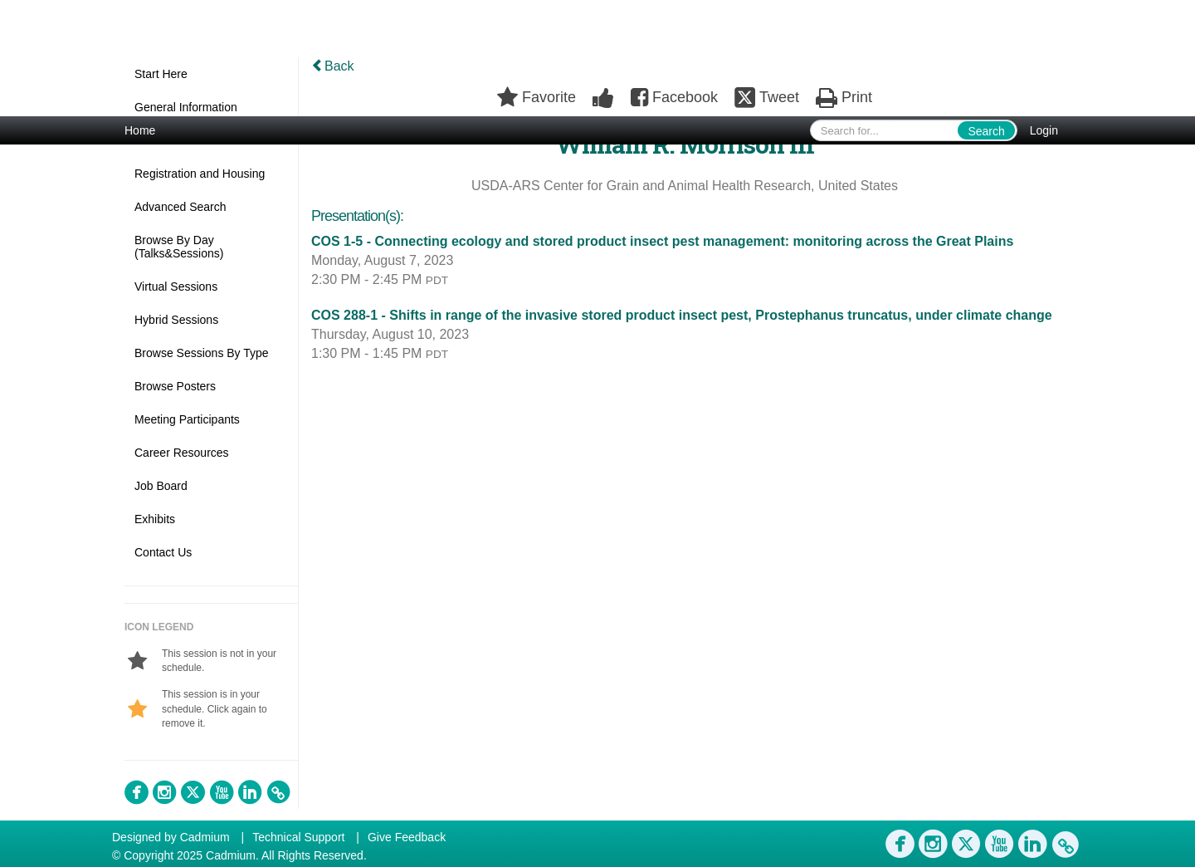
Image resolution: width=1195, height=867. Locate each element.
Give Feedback (407, 837)
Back (332, 66)
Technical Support (298, 837)
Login (1044, 130)
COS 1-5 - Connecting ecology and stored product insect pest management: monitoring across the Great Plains (662, 241)
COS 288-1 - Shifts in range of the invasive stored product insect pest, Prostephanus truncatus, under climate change (681, 315)
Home (139, 130)
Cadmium (205, 837)
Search (986, 131)
